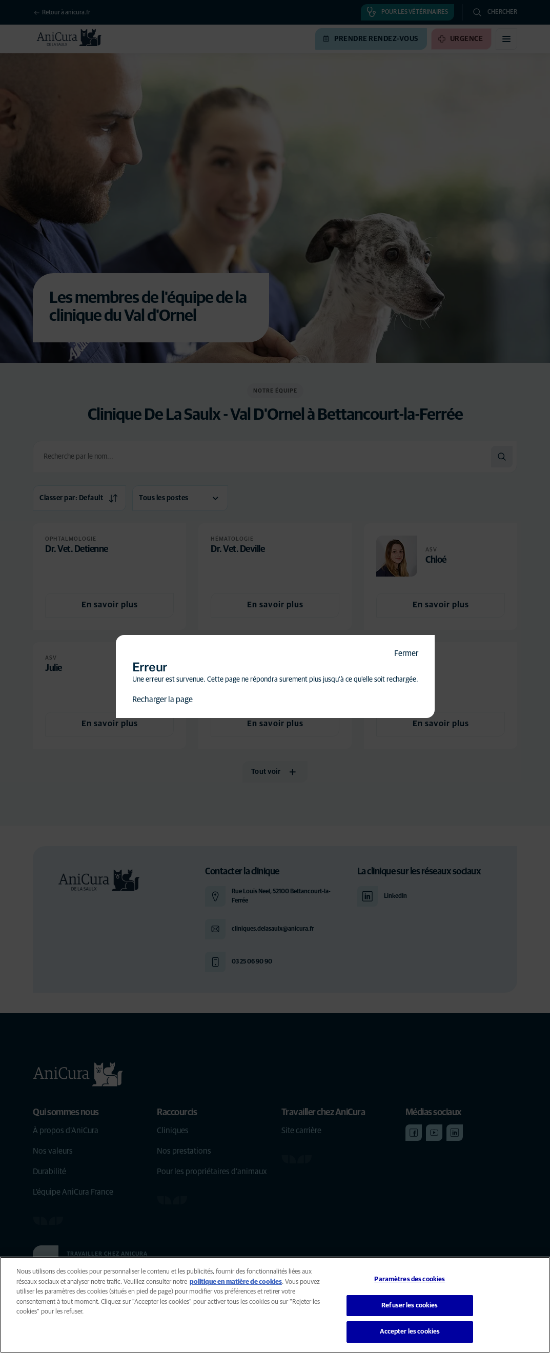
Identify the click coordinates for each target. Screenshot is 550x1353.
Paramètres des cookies (409, 1279)
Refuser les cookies (409, 1305)
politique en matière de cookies (236, 1282)
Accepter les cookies (410, 1331)
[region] (275, 1305)
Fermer (406, 653)
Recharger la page (162, 699)
